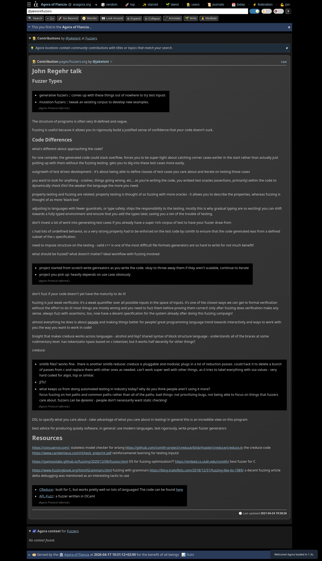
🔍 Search (35, 18)
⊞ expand (134, 18)
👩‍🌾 (34, 61)
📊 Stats (188, 554)
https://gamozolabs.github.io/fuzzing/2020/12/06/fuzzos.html (80, 461)
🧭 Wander (89, 18)
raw (284, 61)
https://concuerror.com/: (51, 447)
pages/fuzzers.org (73, 61)
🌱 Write (191, 18)
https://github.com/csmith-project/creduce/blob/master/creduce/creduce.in (184, 447)
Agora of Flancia (77, 554)
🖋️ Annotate (172, 18)
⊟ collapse (152, 18)
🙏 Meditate (209, 18)
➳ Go (50, 18)
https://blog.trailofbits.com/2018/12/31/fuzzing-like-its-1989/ (196, 470)
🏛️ (62, 554)
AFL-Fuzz (46, 496)
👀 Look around (112, 18)
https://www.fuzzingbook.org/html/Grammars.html (72, 470)
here (179, 489)
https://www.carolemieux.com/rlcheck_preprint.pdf (72, 453)
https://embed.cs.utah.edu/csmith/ (202, 461)
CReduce (46, 489)
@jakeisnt (73, 38)
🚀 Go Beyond (68, 18)
